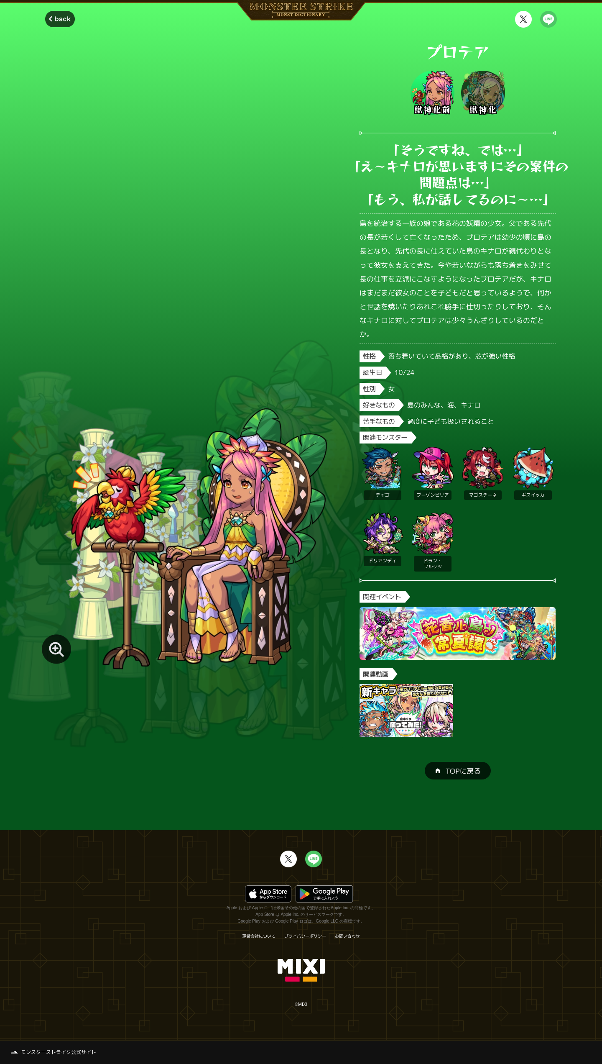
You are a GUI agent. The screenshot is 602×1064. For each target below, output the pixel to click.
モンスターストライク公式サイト (58, 1052)
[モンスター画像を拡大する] (56, 649)
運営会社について (258, 936)
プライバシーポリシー (305, 936)
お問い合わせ (347, 936)
